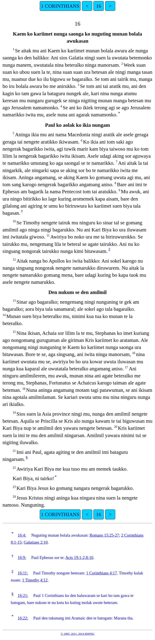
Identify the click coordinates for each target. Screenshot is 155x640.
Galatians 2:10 (35, 542)
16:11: (23, 573)
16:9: (22, 557)
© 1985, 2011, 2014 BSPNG (78, 633)
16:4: (22, 535)
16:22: (23, 618)
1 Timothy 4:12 (34, 580)
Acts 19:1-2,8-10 (79, 557)
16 (98, 6)
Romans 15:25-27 (104, 535)
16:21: (23, 595)
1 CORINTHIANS (60, 6)
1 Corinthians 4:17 (101, 573)
